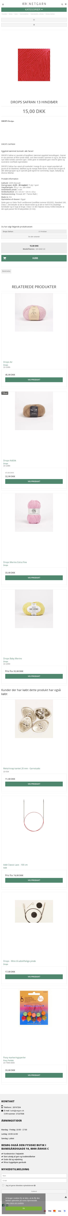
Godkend (34, 1191)
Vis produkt (34, 380)
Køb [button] (19, 258)
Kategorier (34, 9)
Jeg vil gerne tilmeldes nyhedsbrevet (26, 1184)
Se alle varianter (34, 237)
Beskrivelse (6, 271)
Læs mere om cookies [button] (15, 1203)
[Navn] (34, 1176)
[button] (34, 20)
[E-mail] (34, 1180)
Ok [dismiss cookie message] (24, 1208)
